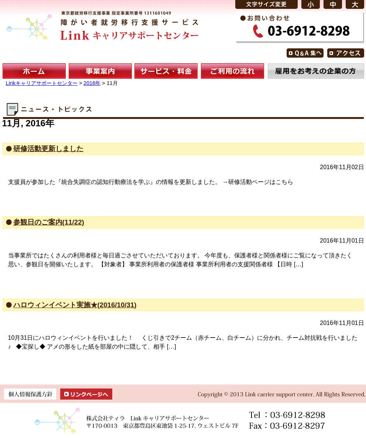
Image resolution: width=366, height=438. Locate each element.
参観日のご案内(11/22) (48, 222)
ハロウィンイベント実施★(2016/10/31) (75, 305)
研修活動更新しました (48, 149)
